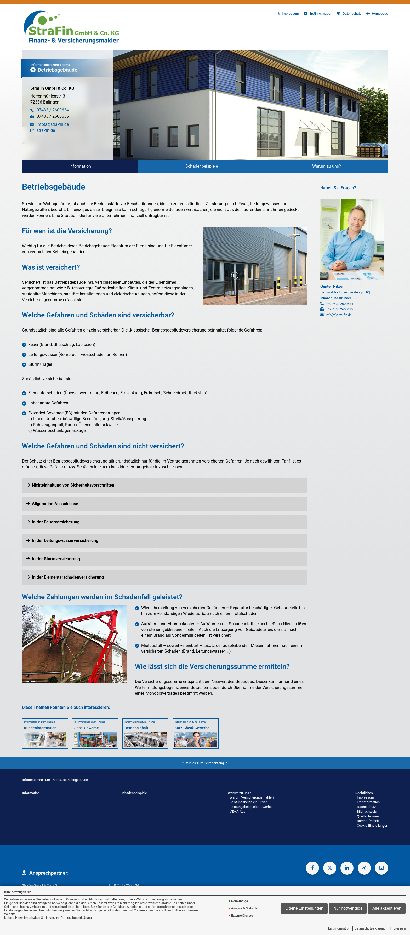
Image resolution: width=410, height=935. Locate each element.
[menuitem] (80, 166)
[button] (164, 485)
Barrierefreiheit (368, 821)
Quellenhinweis (368, 816)
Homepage (377, 13)
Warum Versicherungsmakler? (252, 797)
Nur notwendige (347, 908)
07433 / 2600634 (126, 885)
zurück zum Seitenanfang (205, 763)
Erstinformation (339, 928)
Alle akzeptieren (386, 908)
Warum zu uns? (326, 166)
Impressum (398, 928)
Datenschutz (349, 13)
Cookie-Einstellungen (372, 826)
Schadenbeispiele (201, 166)
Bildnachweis (367, 811)
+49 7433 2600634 (339, 304)
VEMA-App (237, 811)
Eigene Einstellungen (304, 908)
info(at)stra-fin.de (339, 315)
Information (80, 166)
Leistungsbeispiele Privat (248, 802)
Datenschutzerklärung (370, 928)
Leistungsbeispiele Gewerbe (251, 807)
